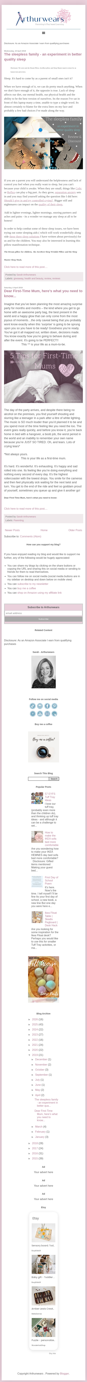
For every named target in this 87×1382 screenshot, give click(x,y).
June (38, 1084)
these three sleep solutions (24, 236)
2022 (35, 1039)
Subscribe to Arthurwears (43, 607)
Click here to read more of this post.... (25, 267)
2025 (35, 1024)
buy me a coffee (26, 588)
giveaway (18, 278)
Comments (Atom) (30, 536)
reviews (56, 278)
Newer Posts (12, 530)
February (40, 1131)
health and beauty (33, 278)
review (47, 278)
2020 (35, 1050)
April (38, 1095)
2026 (35, 1019)
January (40, 1137)
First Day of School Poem (51, 880)
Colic (79, 188)
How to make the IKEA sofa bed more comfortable (52, 838)
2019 (35, 1055)
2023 (35, 1034)
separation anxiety (65, 192)
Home (44, 530)
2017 (35, 1148)
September (42, 1074)
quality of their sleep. (51, 204)
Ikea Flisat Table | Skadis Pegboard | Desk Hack (51, 919)
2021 (35, 1044)
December (41, 1059)
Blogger (64, 1373)
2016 (35, 1153)
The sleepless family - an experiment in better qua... (46, 1102)
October (40, 1069)
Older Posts (75, 530)
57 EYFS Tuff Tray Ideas (50, 796)
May (38, 1090)
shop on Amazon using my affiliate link (39, 592)
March (39, 1126)
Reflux (11, 192)
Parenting (19, 520)
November (41, 1064)
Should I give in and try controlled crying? (29, 200)
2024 (35, 1029)
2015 (35, 1158)
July (37, 1079)
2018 (35, 1143)
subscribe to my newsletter (32, 584)
